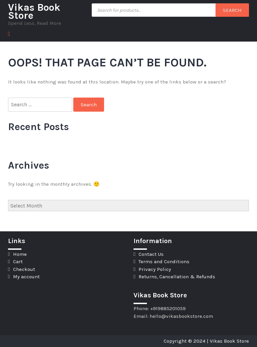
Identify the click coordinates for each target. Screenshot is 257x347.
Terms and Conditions (164, 261)
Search (232, 10)
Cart (18, 261)
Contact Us (151, 254)
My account (26, 277)
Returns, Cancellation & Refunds (177, 277)
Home (20, 254)
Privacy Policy (155, 269)
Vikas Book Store (34, 11)
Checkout (24, 269)
